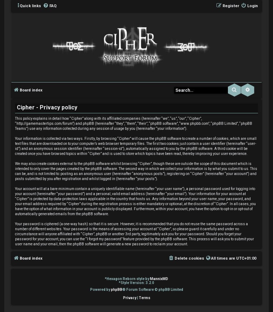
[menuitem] (50, 6)
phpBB (116, 290)
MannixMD (159, 279)
